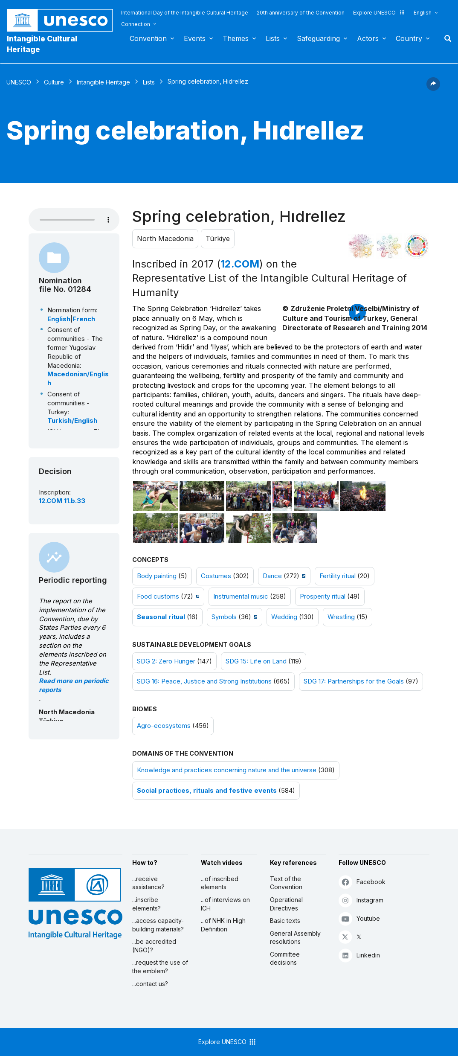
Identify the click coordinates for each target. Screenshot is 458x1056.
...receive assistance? (148, 883)
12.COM (239, 264)
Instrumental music (240, 596)
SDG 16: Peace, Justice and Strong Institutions (204, 681)
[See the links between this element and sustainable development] (416, 246)
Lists (273, 38)
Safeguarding (318, 38)
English (423, 12)
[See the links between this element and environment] (389, 246)
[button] (433, 88)
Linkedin (359, 955)
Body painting (157, 576)
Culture (54, 82)
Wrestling (341, 617)
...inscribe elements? (146, 904)
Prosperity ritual (322, 596)
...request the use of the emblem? (160, 967)
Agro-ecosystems (164, 726)
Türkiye (218, 238)
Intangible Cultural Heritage (42, 44)
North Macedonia (165, 238)
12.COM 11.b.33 (62, 501)
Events (195, 38)
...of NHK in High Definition (223, 925)
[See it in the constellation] (361, 246)
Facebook (362, 881)
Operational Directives (286, 904)
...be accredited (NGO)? (154, 946)
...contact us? (150, 983)
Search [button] (445, 38)
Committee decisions (285, 958)
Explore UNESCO (379, 12)
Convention (148, 38)
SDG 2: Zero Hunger (166, 661)
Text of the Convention (286, 883)
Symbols (224, 617)
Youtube (359, 918)
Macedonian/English (78, 378)
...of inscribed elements (219, 883)
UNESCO (18, 82)
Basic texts (285, 920)
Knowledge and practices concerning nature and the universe (226, 770)
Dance (272, 576)
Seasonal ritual (161, 617)
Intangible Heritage (103, 82)
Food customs (158, 596)
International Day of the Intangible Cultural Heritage (184, 12)
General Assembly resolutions (295, 937)
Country (409, 38)
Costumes (216, 576)
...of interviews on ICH (225, 904)
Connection (135, 24)
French (83, 319)
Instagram (361, 900)
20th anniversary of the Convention (301, 12)
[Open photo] (155, 496)
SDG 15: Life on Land (256, 661)
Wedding (284, 617)
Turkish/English (72, 421)
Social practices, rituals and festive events (207, 790)
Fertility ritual (337, 576)
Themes (236, 38)
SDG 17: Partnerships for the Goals (354, 681)
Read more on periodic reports (74, 685)
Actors (368, 38)
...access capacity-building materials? (158, 925)
